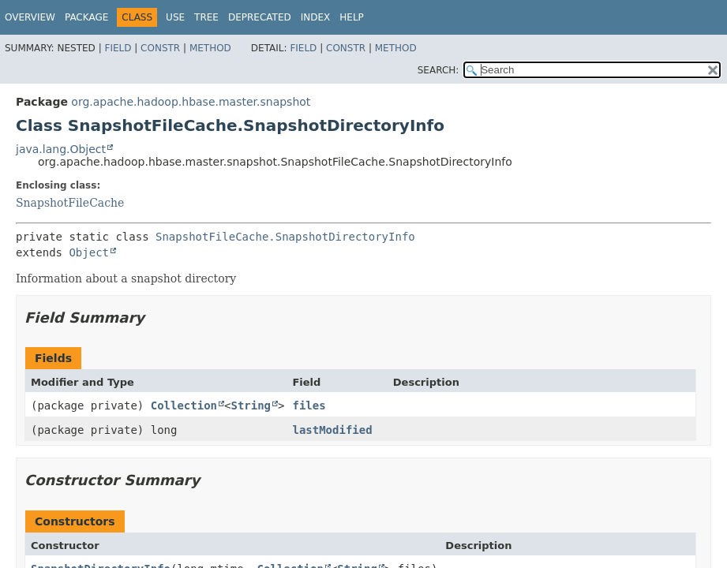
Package (86, 17)
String (250, 405)
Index (316, 17)
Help (351, 17)
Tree (206, 17)
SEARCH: (438, 70)
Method (210, 48)
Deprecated (259, 17)
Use (175, 17)
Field (117, 48)
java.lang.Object (61, 149)
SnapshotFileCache (70, 202)
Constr (160, 48)
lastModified (332, 430)
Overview (30, 17)
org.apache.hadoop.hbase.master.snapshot (190, 101)
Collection (184, 405)
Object (89, 252)
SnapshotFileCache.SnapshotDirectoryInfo (285, 236)
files (308, 405)
